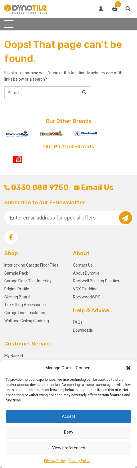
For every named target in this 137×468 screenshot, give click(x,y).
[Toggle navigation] (8, 24)
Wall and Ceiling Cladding (26, 321)
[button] (128, 368)
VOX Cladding (85, 289)
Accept (68, 416)
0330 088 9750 (36, 187)
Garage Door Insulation (24, 312)
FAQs (77, 322)
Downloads (83, 330)
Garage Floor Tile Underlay (27, 281)
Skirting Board (17, 297)
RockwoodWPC (86, 297)
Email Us (93, 187)
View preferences (68, 447)
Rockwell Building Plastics (96, 281)
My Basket (13, 355)
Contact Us (83, 265)
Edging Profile (16, 289)
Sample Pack (16, 273)
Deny (68, 432)
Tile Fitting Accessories (25, 304)
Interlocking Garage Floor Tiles (31, 265)
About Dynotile (86, 273)
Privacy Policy (55, 461)
